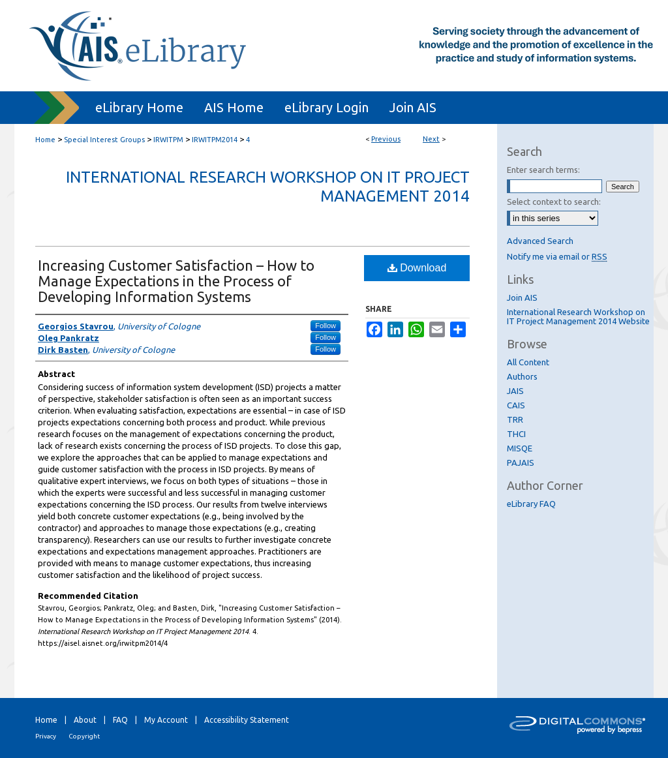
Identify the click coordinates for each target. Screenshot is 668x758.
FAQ (120, 720)
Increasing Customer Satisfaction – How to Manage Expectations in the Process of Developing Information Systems (176, 281)
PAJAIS (520, 462)
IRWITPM (168, 140)
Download (417, 267)
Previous (386, 139)
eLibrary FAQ (531, 503)
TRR (515, 419)
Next (431, 139)
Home (45, 140)
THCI (516, 433)
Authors (522, 376)
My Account (166, 720)
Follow (325, 325)
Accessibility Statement (246, 720)
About (85, 720)
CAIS (516, 405)
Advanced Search (540, 240)
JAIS (515, 390)
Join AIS (522, 297)
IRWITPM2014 (214, 140)
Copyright (84, 736)
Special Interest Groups (104, 140)
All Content (528, 362)
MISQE (519, 448)
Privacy (45, 736)
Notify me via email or (557, 256)
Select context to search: (554, 201)
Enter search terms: (543, 169)
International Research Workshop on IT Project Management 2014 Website (578, 316)
